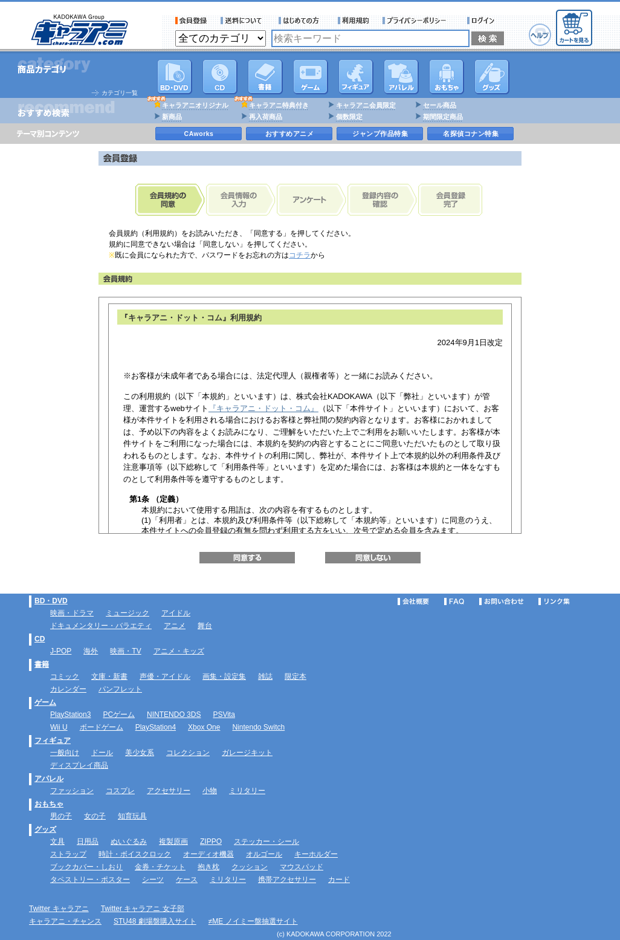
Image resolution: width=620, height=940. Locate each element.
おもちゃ (446, 76)
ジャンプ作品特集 (380, 133)
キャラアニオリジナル (195, 105)
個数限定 (349, 116)
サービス (302, 20)
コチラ (300, 255)
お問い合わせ (501, 601)
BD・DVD (51, 601)
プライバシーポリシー (418, 20)
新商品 (172, 116)
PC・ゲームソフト (310, 76)
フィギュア (355, 76)
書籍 (265, 76)
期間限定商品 (443, 116)
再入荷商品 (265, 116)
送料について (243, 20)
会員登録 (191, 20)
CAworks (199, 133)
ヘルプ (540, 35)
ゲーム (45, 702)
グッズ (491, 76)
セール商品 (439, 105)
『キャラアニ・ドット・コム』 (263, 408)
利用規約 (353, 20)
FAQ (454, 601)
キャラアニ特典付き (279, 105)
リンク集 (554, 601)
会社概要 (413, 601)
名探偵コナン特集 (471, 133)
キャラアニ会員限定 (366, 105)
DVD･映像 (174, 76)
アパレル (401, 76)
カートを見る (574, 28)
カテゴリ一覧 (120, 92)
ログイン (482, 20)
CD (219, 76)
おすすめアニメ (289, 133)
